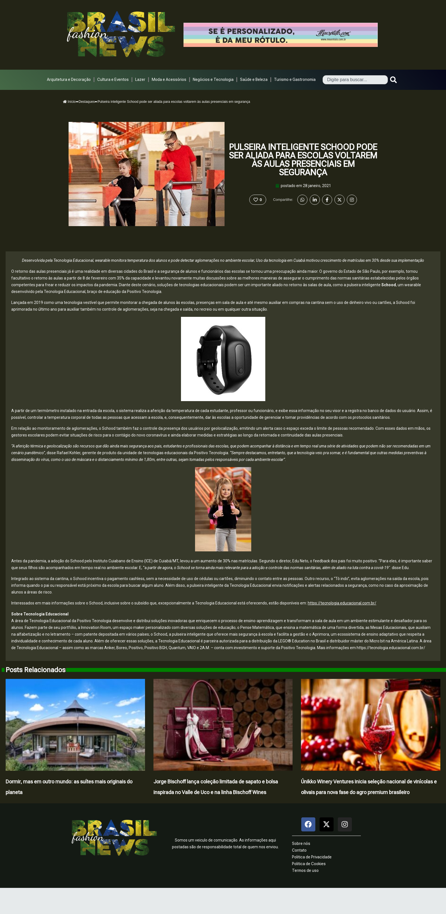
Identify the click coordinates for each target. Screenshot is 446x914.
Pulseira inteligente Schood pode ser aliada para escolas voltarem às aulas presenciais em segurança (303, 159)
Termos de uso (305, 870)
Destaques (87, 102)
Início (69, 102)
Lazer (140, 79)
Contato (299, 850)
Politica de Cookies (309, 863)
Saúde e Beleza (254, 79)
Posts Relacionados (35, 670)
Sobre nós (301, 843)
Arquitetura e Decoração (69, 79)
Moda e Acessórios (169, 79)
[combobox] (355, 79)
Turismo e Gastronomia (295, 79)
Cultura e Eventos (113, 79)
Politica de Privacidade (312, 857)
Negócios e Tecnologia (213, 79)
